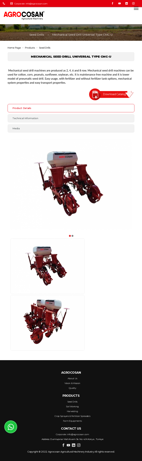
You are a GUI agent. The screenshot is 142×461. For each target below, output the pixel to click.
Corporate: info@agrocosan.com (29, 3)
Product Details (21, 108)
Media (16, 128)
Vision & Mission (72, 383)
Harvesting (72, 411)
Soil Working (72, 406)
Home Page (14, 47)
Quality (72, 388)
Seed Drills (36, 37)
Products (30, 47)
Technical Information (25, 118)
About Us (72, 378)
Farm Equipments (72, 420)
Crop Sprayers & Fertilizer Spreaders (72, 416)
